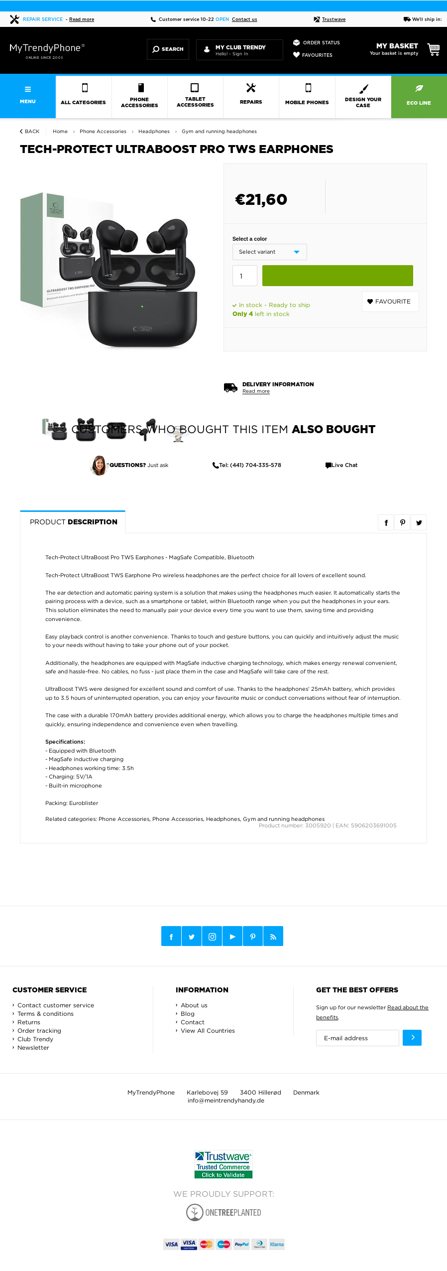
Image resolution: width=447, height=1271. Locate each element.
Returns (28, 1022)
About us (194, 1005)
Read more (81, 19)
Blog (188, 1013)
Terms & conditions (45, 1013)
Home (60, 131)
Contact (193, 1022)
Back (32, 131)
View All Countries (208, 1030)
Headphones (223, 819)
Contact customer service (55, 1005)
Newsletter (33, 1047)
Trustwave (329, 19)
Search (168, 49)
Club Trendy (35, 1039)
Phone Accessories (124, 819)
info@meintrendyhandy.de (226, 1100)
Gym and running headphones (284, 819)
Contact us (244, 19)
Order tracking (39, 1030)
